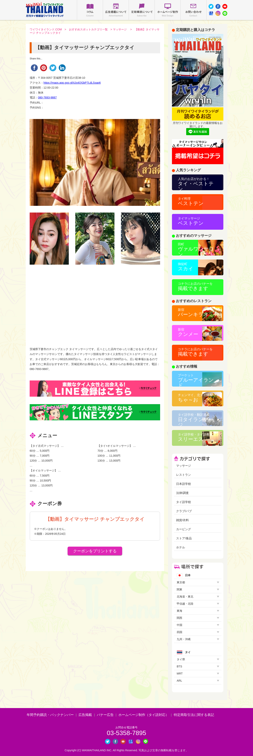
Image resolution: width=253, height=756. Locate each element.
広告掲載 (85, 715)
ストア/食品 (184, 538)
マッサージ (120, 29)
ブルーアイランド (196, 380)
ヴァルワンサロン (196, 249)
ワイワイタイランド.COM (46, 29)
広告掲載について (116, 10)
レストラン (183, 474)
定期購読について (142, 10)
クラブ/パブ (184, 511)
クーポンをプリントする (95, 551)
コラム (90, 10)
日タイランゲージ (195, 419)
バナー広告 (105, 715)
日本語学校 (183, 483)
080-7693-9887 (47, 97)
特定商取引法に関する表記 (194, 715)
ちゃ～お (195, 397)
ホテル (180, 547)
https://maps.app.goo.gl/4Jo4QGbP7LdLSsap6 (72, 82)
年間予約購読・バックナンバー (50, 715)
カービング (183, 529)
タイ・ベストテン (196, 183)
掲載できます (195, 286)
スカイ (185, 266)
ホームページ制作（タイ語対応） (143, 715)
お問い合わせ (193, 10)
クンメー (188, 332)
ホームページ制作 (167, 10)
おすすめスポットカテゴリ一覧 (88, 29)
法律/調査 (182, 493)
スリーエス (195, 437)
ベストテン (191, 201)
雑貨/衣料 (182, 520)
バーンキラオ (193, 312)
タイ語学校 (183, 502)
